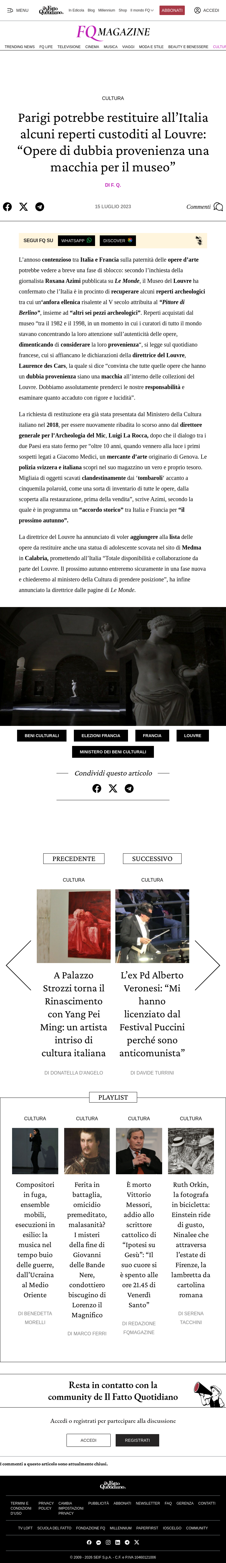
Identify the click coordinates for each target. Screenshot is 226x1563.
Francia (152, 735)
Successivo (152, 858)
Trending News (20, 47)
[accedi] (206, 10)
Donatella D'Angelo (76, 1072)
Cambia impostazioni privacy (71, 1508)
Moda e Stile (151, 47)
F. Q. (116, 185)
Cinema (92, 47)
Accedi (89, 1440)
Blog (91, 10)
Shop (123, 10)
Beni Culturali (42, 735)
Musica (111, 47)
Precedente (73, 858)
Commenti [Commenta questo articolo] (205, 206)
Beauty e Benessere (188, 47)
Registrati (137, 1440)
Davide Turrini (155, 1072)
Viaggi (128, 47)
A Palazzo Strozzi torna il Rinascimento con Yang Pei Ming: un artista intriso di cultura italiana (73, 1014)
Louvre (192, 735)
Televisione (69, 47)
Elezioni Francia (101, 735)
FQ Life (46, 47)
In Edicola (76, 10)
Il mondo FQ (142, 10)
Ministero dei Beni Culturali (113, 751)
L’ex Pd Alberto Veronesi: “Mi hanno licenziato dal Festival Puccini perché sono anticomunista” (152, 1014)
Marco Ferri (90, 1333)
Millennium (106, 10)
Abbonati (172, 10)
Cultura (113, 98)
